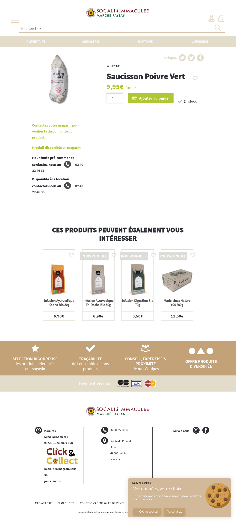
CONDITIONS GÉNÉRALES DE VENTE (102, 503)
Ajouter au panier (154, 98)
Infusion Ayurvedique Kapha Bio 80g (59, 302)
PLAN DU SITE (65, 503)
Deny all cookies (141, 483)
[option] (59, 285)
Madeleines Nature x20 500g (177, 302)
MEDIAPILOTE (43, 503)
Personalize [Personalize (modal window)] (175, 511)
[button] (194, 77)
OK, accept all (147, 511)
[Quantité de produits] (114, 98)
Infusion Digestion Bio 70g (137, 302)
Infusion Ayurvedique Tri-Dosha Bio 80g (98, 302)
